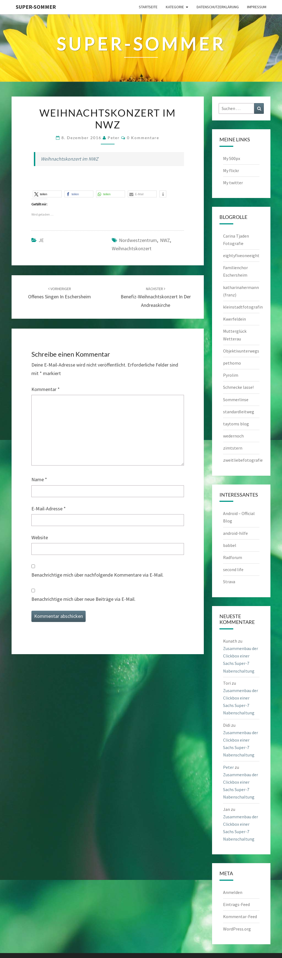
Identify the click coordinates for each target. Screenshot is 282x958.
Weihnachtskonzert (131, 248)
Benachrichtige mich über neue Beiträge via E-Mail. (83, 599)
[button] (47, 194)
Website (39, 537)
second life (233, 569)
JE (41, 240)
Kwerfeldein (234, 319)
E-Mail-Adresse (48, 508)
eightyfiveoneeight (241, 255)
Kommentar (45, 389)
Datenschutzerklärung (218, 6)
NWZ (165, 240)
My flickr (231, 170)
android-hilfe (235, 533)
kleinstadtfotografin (243, 307)
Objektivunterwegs (241, 351)
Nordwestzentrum (138, 240)
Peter (114, 137)
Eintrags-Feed (236, 904)
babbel (229, 545)
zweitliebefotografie (243, 460)
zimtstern (232, 448)
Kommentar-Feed (240, 916)
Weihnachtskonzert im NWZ (69, 159)
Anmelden (232, 892)
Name (39, 479)
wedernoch (233, 436)
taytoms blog (236, 423)
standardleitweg (238, 411)
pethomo (232, 363)
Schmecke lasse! (238, 387)
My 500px (231, 158)
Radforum (232, 557)
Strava (229, 581)
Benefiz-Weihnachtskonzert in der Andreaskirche (156, 297)
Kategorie (175, 6)
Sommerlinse (235, 399)
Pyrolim (230, 375)
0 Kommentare (143, 137)
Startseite (148, 6)
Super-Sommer (36, 6)
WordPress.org (237, 929)
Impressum (256, 6)
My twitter (233, 182)
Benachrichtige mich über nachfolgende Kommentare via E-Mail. (97, 575)
